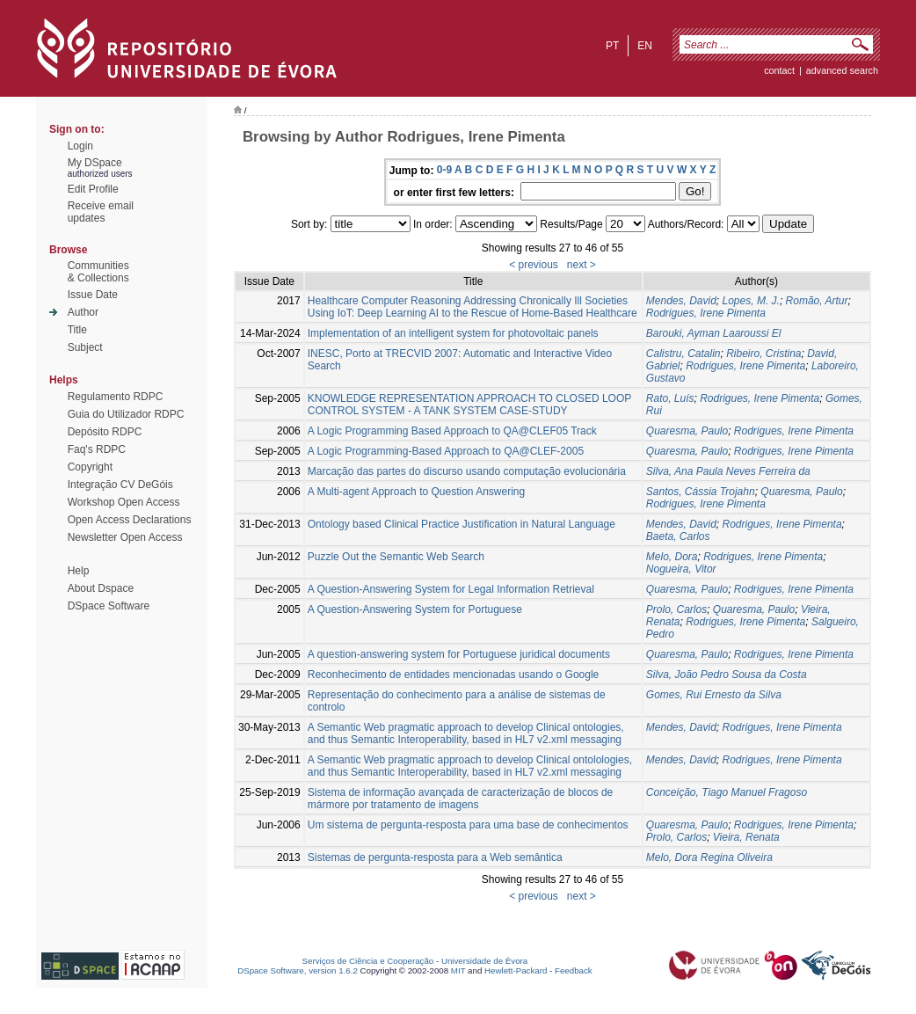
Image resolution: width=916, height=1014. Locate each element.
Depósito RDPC (105, 432)
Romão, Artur (817, 301)
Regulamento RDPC (116, 396)
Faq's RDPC (97, 449)
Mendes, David (681, 301)
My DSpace (95, 163)
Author (83, 312)
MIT (458, 970)
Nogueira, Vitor (681, 569)
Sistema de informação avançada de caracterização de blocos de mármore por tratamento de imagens (461, 798)
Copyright (90, 467)
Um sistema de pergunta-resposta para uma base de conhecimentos (468, 825)
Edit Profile (93, 189)
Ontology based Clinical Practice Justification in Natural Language (461, 524)
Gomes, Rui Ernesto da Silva (714, 695)
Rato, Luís (670, 398)
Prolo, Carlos (676, 609)
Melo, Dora (672, 557)
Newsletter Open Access (125, 537)
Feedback (573, 970)
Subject (85, 347)
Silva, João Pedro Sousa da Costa (726, 674)
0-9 (444, 170)
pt (612, 46)
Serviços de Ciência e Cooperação (368, 961)
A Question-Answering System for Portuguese (415, 609)
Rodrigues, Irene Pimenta (706, 313)
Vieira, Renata (746, 837)
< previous (533, 265)
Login (80, 146)
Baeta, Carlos (678, 536)
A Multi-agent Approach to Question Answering (416, 491)
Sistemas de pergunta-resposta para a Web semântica (435, 857)
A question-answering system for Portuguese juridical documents (459, 654)
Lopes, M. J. (751, 301)
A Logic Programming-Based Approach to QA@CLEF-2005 (446, 451)
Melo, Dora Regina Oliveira (709, 857)
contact (779, 70)
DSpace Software (108, 606)
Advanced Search (842, 70)
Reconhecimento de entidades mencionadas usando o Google (454, 674)
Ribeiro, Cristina (763, 353)
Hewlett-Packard (515, 970)
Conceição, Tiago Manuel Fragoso (726, 792)
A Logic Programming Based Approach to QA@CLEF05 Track (452, 431)
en (644, 46)
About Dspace (101, 588)
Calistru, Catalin (683, 353)
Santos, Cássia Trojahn (700, 491)
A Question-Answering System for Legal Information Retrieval (451, 589)
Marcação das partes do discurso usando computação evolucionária (467, 471)
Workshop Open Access (124, 502)
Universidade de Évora (484, 961)
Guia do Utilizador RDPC (126, 414)
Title (77, 330)
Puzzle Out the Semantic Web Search (396, 557)
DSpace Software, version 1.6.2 (297, 970)
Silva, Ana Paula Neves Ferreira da (728, 471)
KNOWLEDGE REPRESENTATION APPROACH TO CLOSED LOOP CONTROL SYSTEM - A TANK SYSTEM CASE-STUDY (469, 404)
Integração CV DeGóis (120, 484)
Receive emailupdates (101, 212)
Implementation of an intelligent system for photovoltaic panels (453, 333)
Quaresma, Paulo (687, 431)
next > (581, 265)
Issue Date (93, 294)
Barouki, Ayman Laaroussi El (714, 333)
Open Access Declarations (130, 520)
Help (79, 571)
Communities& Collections (98, 271)
